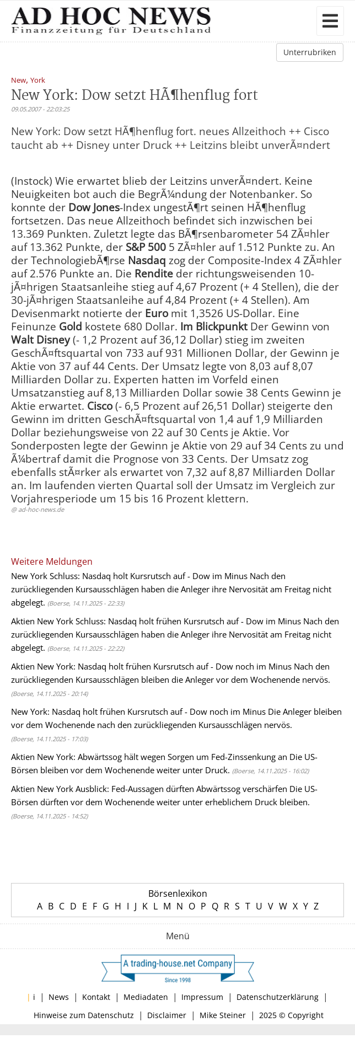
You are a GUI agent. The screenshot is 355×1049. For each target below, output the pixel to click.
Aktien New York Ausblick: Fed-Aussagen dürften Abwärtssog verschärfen (149, 788)
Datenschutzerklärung (277, 997)
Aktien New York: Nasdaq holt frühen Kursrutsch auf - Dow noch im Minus (151, 666)
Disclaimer (166, 1015)
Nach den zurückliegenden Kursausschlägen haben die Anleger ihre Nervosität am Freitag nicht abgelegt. (171, 589)
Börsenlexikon (177, 893)
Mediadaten (145, 997)
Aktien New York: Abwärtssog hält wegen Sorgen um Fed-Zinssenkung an (149, 756)
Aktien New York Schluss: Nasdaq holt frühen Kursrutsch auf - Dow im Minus (156, 621)
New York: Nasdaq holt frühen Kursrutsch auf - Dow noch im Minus (138, 711)
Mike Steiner (223, 1015)
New (18, 81)
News (59, 997)
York (37, 81)
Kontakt (96, 997)
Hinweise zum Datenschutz (84, 1015)
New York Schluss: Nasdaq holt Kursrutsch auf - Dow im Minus (129, 575)
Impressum (202, 997)
